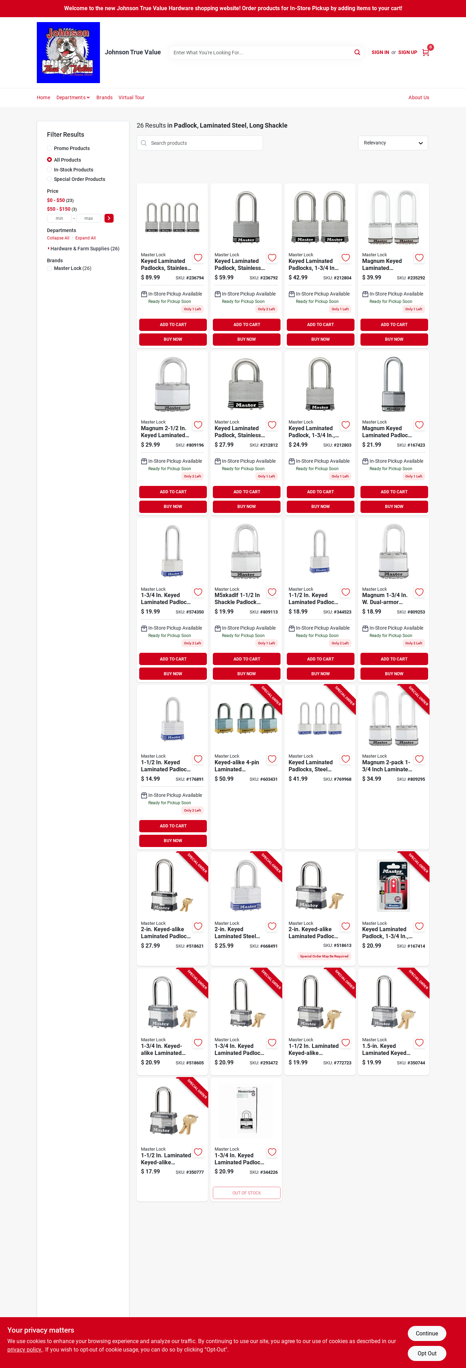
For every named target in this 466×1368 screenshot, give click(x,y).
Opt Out (427, 1353)
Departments (71, 97)
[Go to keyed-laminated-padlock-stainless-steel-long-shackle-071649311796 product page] (246, 265)
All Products (67, 160)
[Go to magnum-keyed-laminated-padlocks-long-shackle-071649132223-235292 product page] (393, 265)
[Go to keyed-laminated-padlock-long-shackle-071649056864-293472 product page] (246, 1021)
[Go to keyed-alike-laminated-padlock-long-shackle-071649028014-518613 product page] (320, 909)
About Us (418, 97)
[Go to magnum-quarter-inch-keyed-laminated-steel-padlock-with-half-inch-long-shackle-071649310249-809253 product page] (393, 600)
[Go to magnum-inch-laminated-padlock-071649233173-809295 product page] (393, 767)
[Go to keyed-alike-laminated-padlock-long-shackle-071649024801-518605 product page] (172, 1021)
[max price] (88, 218)
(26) (73, 268)
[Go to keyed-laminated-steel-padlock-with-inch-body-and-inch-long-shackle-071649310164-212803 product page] (320, 433)
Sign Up (407, 52)
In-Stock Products (73, 169)
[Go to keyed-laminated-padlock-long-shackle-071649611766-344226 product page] (246, 1140)
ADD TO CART (173, 324)
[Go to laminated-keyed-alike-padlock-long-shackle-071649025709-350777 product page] (172, 1140)
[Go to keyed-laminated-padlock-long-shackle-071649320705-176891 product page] (172, 767)
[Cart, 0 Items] (425, 52)
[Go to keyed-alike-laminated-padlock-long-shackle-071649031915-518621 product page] (172, 909)
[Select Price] (109, 218)
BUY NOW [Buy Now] (173, 339)
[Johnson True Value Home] (68, 52)
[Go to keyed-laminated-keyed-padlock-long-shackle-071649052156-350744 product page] (393, 1021)
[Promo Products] (49, 147)
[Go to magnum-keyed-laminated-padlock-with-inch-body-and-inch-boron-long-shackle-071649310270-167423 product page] (393, 433)
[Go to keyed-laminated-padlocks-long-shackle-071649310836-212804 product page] (320, 265)
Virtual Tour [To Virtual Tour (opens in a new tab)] (131, 97)
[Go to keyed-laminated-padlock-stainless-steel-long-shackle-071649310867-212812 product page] (246, 433)
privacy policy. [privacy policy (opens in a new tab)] (24, 1349)
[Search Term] (266, 53)
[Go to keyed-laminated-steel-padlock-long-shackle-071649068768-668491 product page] (246, 909)
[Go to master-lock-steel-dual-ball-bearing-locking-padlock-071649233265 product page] (172, 433)
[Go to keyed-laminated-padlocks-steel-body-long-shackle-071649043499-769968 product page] (320, 767)
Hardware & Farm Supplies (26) (85, 248)
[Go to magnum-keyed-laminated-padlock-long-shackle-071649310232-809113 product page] (246, 600)
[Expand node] (48, 248)
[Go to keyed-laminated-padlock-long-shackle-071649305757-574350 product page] (172, 600)
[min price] (59, 218)
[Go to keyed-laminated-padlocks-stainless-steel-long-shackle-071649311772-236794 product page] (172, 265)
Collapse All (58, 238)
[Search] (358, 52)
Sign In (380, 52)
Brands (104, 97)
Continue (427, 1333)
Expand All (85, 238)
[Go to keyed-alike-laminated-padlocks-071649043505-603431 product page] (246, 767)
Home (43, 97)
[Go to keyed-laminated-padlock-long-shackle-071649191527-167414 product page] (393, 909)
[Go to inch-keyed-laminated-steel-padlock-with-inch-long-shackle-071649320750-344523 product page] (320, 600)
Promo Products (72, 148)
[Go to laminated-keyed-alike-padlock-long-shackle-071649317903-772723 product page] (320, 1021)
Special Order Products (79, 179)
